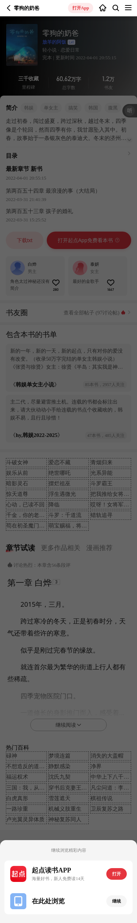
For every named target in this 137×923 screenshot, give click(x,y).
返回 (8, 8)
